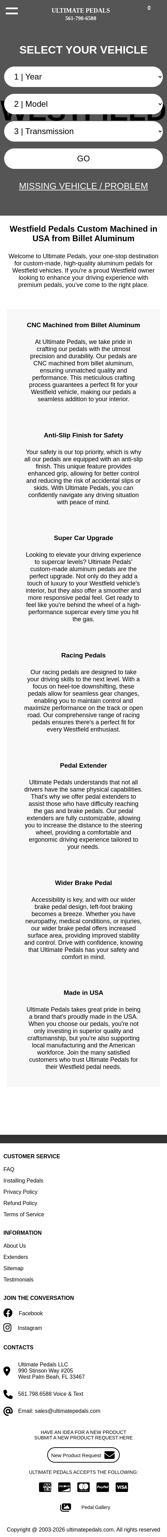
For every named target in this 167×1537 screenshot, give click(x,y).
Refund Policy (20, 1203)
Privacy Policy (20, 1192)
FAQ (8, 1169)
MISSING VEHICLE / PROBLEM (83, 186)
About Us (14, 1246)
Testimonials (18, 1279)
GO (83, 158)
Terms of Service (23, 1214)
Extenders (15, 1257)
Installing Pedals (23, 1181)
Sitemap (13, 1268)
